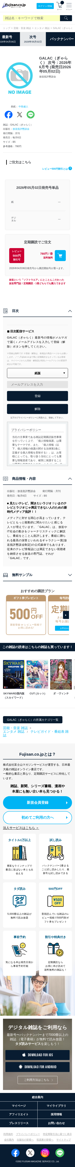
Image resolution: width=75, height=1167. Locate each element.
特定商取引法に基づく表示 (57, 1134)
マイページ (19, 1105)
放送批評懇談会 (21, 129)
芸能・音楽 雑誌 (22, 28)
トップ (6, 28)
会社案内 (9, 1139)
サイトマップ (63, 1139)
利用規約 (8, 1134)
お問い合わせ (56, 1123)
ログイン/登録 (45, 6)
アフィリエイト (19, 1114)
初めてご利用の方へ (44, 818)
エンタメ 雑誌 (41, 28)
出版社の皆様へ (25, 1139)
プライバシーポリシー (28, 1134)
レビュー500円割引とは (57, 168)
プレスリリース (19, 1123)
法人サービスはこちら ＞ (21, 827)
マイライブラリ (56, 1105)
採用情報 (56, 1114)
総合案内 (37, 1097)
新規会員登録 (47, 803)
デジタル (13, 219)
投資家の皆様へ (45, 1139)
